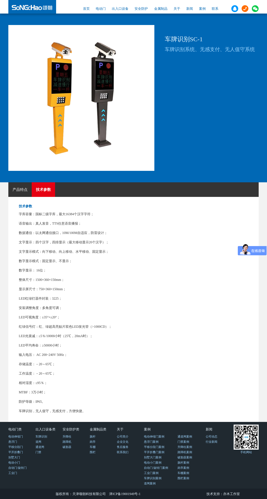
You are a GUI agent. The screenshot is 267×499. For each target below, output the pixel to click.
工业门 (12, 473)
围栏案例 (183, 478)
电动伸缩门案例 (154, 436)
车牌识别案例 (152, 478)
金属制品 (161, 8)
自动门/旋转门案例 (156, 467)
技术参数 (43, 190)
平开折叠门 (15, 452)
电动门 (101, 8)
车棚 (93, 447)
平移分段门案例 (154, 447)
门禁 (38, 452)
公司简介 (122, 436)
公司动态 (211, 436)
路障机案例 (185, 452)
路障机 (67, 441)
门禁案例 (183, 441)
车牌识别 (41, 436)
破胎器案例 (185, 457)
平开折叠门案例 (154, 452)
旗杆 (93, 436)
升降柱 (67, 436)
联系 (215, 8)
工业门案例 (151, 473)
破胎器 (67, 447)
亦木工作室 (231, 494)
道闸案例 (150, 483)
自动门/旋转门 (17, 467)
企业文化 (122, 441)
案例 (202, 8)
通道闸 (39, 447)
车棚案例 (183, 473)
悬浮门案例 (151, 441)
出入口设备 (120, 8)
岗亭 (93, 441)
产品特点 (20, 190)
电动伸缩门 (15, 436)
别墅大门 (14, 457)
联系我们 (122, 452)
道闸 (38, 441)
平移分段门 (15, 447)
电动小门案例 (152, 462)
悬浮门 (12, 441)
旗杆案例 (183, 462)
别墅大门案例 (152, 457)
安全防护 (141, 8)
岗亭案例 (183, 467)
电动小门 (14, 462)
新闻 (189, 8)
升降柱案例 (185, 447)
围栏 (93, 452)
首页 (86, 8)
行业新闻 (211, 441)
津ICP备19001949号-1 (124, 494)
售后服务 (122, 447)
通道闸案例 (185, 436)
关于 (177, 8)
